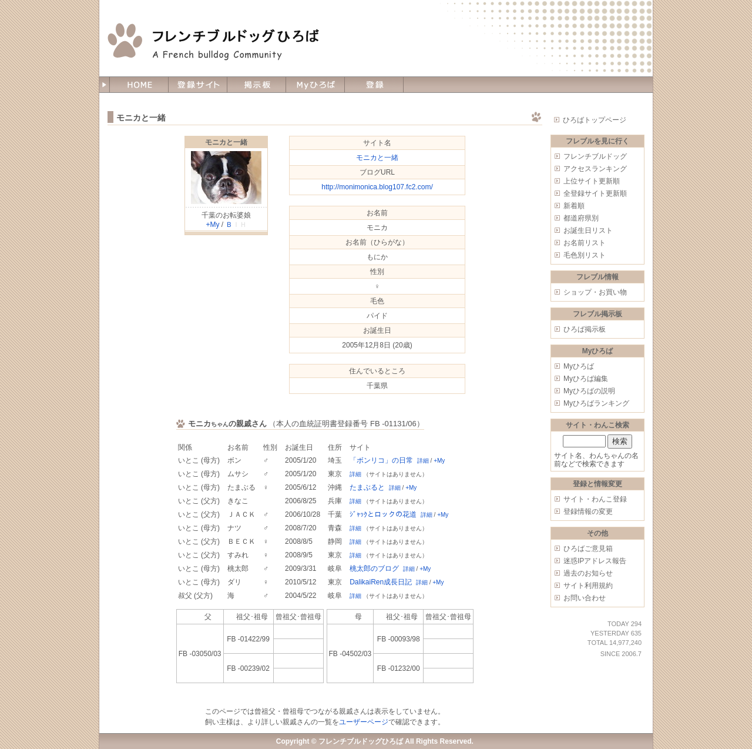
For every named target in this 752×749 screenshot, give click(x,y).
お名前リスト (584, 243)
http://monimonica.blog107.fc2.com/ (376, 187)
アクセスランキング (595, 169)
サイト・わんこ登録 (595, 499)
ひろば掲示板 (584, 329)
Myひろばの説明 (589, 391)
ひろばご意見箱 (588, 548)
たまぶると (367, 487)
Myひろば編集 (585, 378)
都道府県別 (581, 218)
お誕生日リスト (588, 230)
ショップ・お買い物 (595, 292)
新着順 (574, 206)
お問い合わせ (584, 598)
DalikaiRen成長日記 (381, 582)
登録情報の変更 (588, 511)
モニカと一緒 (226, 142)
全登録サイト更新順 (595, 193)
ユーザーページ (363, 722)
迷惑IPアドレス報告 (594, 561)
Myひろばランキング (596, 403)
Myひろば (578, 366)
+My (212, 224)
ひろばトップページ (594, 120)
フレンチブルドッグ (595, 156)
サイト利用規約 (588, 585)
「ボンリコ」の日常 (381, 460)
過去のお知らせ (588, 573)
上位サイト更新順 (591, 181)
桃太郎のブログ (374, 568)
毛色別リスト (584, 255)
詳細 (423, 460)
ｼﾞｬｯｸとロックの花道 (383, 514)
